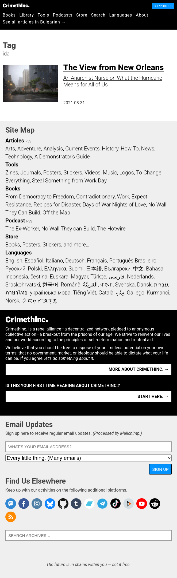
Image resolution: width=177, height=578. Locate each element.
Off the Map (56, 212)
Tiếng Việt (84, 292)
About (142, 15)
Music (110, 172)
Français (97, 260)
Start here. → (153, 396)
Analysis (53, 148)
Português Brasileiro (132, 260)
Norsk (12, 300)
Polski (35, 268)
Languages (120, 15)
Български (117, 268)
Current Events (82, 148)
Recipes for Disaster (56, 204)
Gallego (135, 292)
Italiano (54, 260)
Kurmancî (158, 292)
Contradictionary (95, 196)
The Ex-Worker (22, 228)
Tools (43, 15)
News (147, 148)
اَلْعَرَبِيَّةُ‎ (90, 284)
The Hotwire (111, 228)
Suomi (75, 268)
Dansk (144, 284)
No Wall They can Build (68, 228)
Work (123, 196)
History (110, 148)
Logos (126, 172)
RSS (28, 141)
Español (34, 260)
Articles (14, 140)
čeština (38, 276)
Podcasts (62, 15)
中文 (138, 268)
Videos (92, 172)
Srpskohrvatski (22, 284)
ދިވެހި (120, 292)
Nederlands (140, 276)
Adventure (29, 148)
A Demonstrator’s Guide (62, 156)
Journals (31, 172)
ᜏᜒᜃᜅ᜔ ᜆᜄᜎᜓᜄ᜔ (39, 300)
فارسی (117, 276)
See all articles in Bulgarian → (34, 22)
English (13, 260)
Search (98, 15)
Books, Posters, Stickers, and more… (47, 244)
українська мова (50, 292)
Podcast (15, 220)
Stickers (73, 172)
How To (130, 148)
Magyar (79, 276)
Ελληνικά (55, 268)
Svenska (124, 284)
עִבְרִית (161, 284)
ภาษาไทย (16, 292)
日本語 (94, 268)
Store (81, 15)
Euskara (59, 276)
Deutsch (74, 260)
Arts (10, 148)
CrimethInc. (16, 5)
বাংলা (106, 284)
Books (9, 15)
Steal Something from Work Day (69, 180)
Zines (11, 172)
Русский (15, 268)
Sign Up (160, 469)
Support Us (163, 6)
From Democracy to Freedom (39, 196)
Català (106, 292)
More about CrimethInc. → (139, 369)
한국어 (50, 284)
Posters (52, 172)
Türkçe (98, 276)
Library (27, 15)
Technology (18, 156)
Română (70, 284)
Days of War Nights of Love (114, 204)
